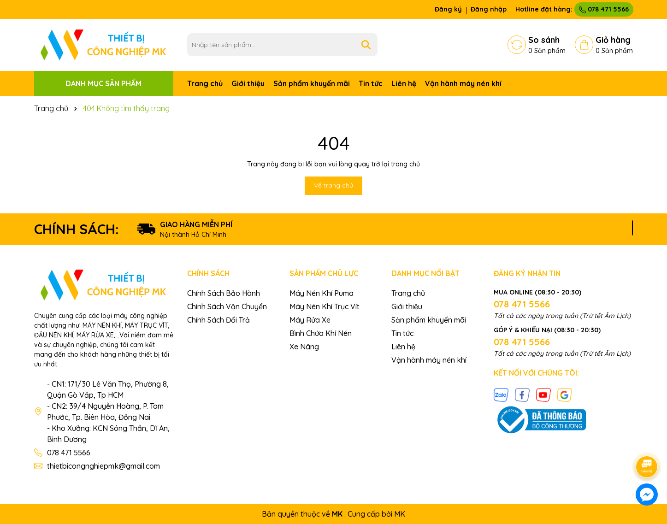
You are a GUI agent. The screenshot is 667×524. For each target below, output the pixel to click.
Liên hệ (403, 83)
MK (399, 513)
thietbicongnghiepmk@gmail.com (103, 466)
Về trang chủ (333, 185)
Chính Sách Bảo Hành (223, 293)
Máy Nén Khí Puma (321, 293)
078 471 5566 (604, 9)
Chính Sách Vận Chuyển (227, 306)
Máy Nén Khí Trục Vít (324, 306)
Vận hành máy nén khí (463, 83)
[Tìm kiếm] (366, 44)
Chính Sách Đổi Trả (218, 319)
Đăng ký (448, 9)
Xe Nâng (304, 346)
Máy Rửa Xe (310, 319)
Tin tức (371, 83)
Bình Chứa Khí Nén (320, 333)
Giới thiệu (248, 83)
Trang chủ (205, 83)
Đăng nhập (489, 9)
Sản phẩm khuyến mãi (311, 83)
